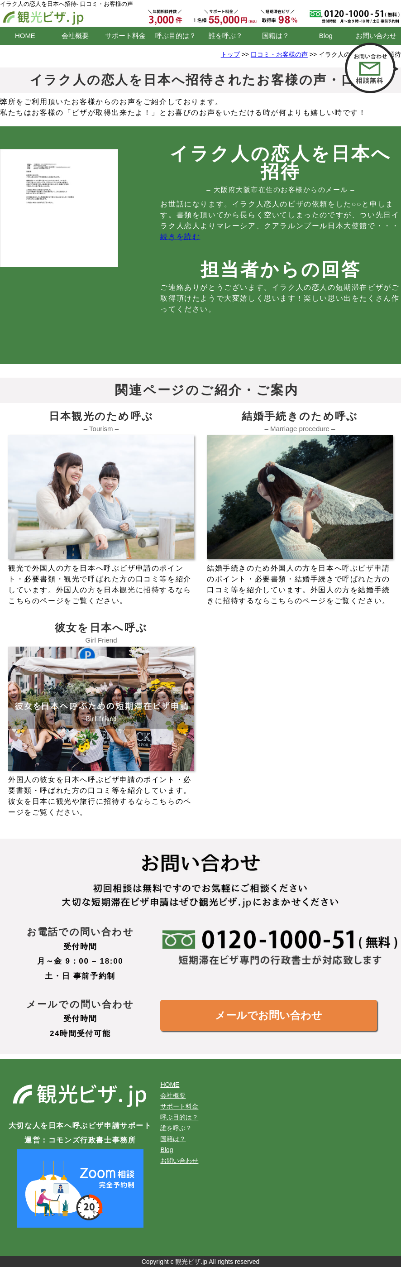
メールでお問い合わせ (268, 1015)
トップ (230, 54)
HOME (25, 35)
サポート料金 (125, 35)
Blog (326, 35)
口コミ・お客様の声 (279, 54)
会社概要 (75, 35)
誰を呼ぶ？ (226, 35)
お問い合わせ (376, 35)
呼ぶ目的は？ (175, 35)
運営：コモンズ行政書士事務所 (80, 1140)
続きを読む (180, 236)
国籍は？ (275, 35)
